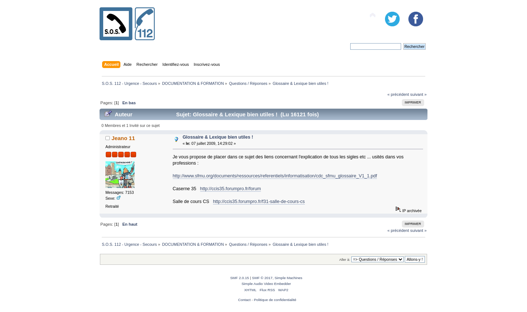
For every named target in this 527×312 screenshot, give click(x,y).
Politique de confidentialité (275, 300)
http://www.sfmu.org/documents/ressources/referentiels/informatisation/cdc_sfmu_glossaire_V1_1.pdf (275, 175)
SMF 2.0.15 (239, 278)
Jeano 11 (123, 138)
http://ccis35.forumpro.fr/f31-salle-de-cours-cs (259, 201)
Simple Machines (288, 278)
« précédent (398, 94)
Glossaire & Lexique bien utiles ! (218, 137)
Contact (244, 300)
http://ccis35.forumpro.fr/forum (230, 188)
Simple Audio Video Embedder (266, 284)
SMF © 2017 (262, 278)
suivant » (418, 94)
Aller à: (344, 260)
